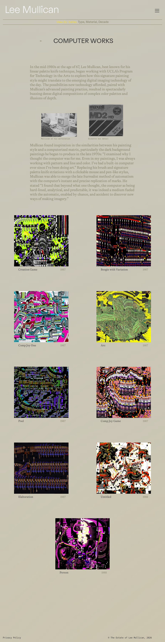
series (72, 22)
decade (103, 22)
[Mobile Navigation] (157, 10)
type (81, 22)
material (91, 22)
